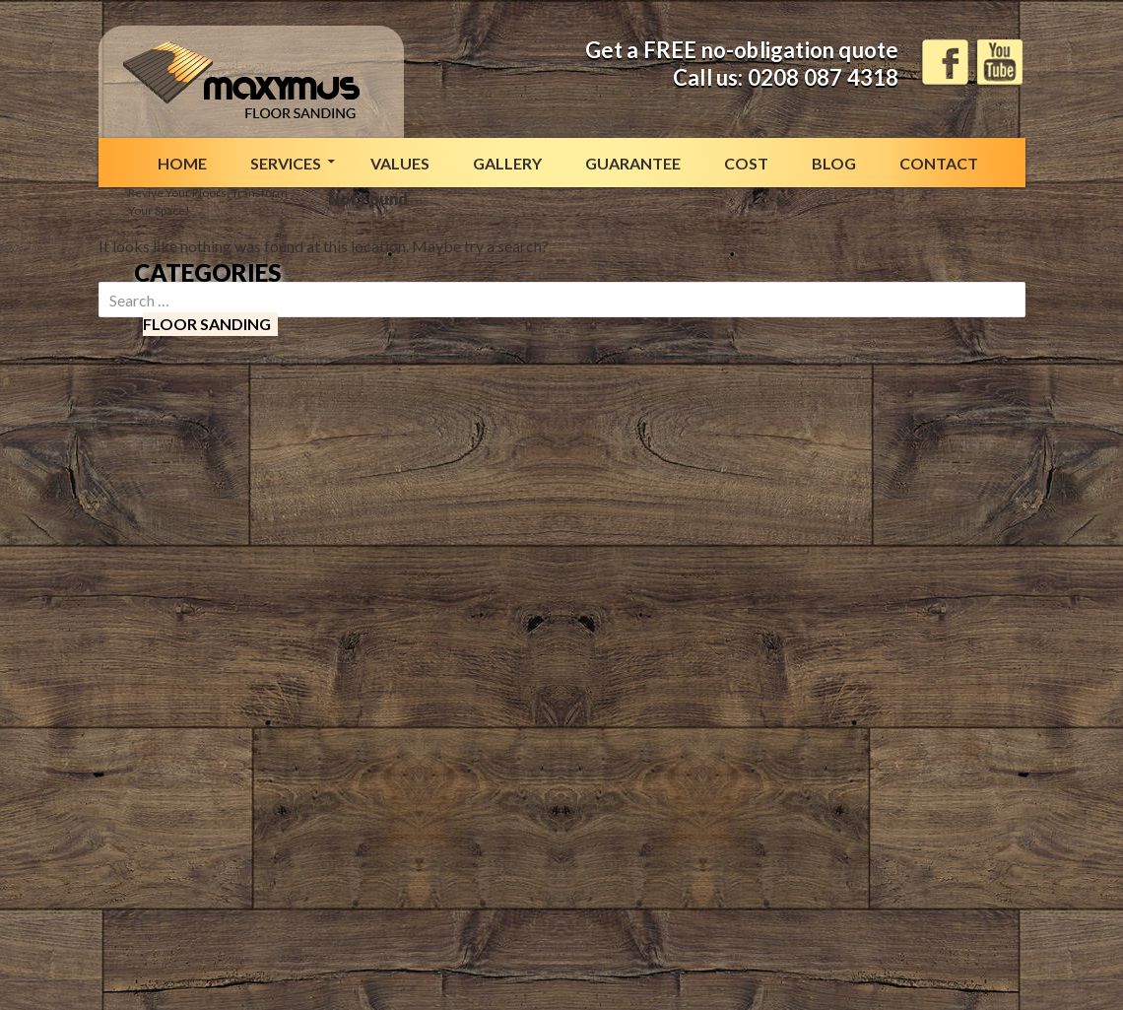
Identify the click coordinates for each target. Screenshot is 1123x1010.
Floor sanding (207, 323)
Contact (938, 163)
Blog (834, 163)
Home (182, 163)
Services (285, 163)
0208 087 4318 (823, 77)
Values (399, 163)
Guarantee (633, 163)
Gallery (507, 163)
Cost (746, 163)
